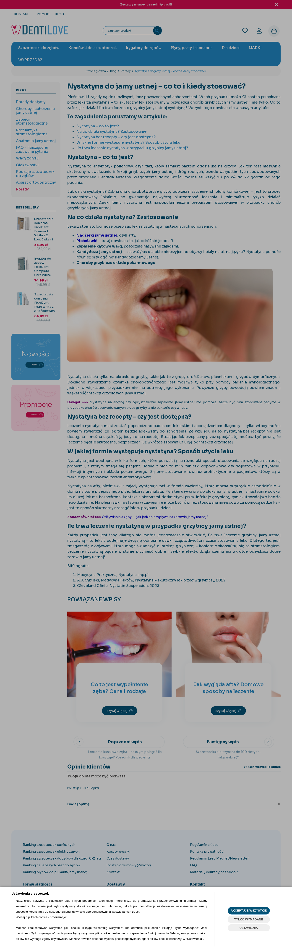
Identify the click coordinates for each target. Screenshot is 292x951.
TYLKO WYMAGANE (248, 919)
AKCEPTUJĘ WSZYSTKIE (249, 910)
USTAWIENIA (249, 928)
